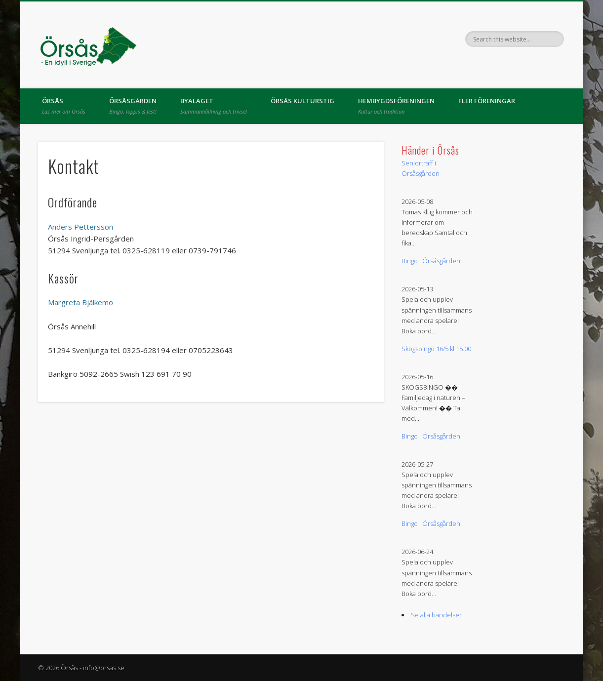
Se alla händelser (436, 614)
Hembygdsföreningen (396, 105)
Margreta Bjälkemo (80, 302)
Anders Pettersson (80, 227)
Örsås (63, 105)
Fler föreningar (486, 100)
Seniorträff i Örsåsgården (421, 168)
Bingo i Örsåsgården (431, 260)
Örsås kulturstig (302, 100)
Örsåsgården (133, 105)
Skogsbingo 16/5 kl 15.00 (436, 348)
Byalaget (213, 105)
